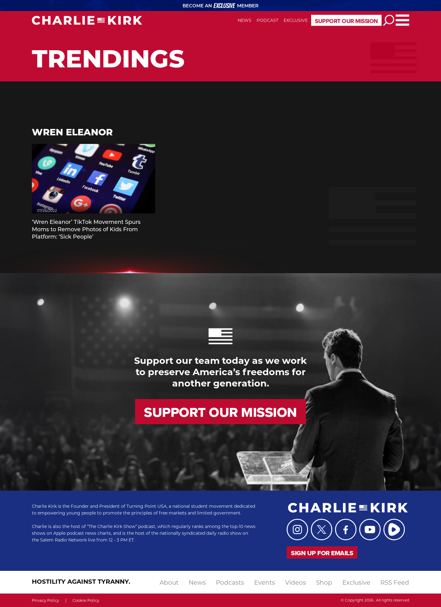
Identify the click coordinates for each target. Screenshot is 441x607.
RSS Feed (394, 582)
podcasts (230, 582)
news (197, 582)
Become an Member (221, 5)
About (169, 582)
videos (295, 582)
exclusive (356, 582)
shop (324, 582)
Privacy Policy (45, 600)
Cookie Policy (86, 600)
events (264, 582)
